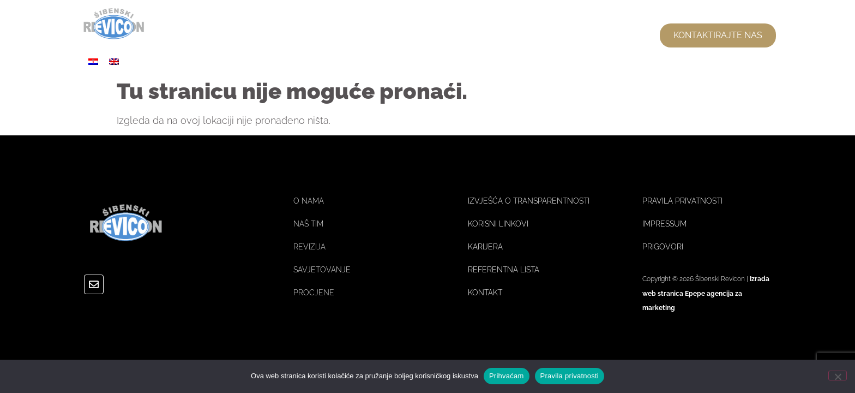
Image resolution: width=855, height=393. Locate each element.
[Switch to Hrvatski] (93, 61)
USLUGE (605, 35)
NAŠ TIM (535, 35)
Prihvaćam (506, 376)
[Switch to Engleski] (114, 61)
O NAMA (465, 35)
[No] (837, 375)
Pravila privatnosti (569, 376)
